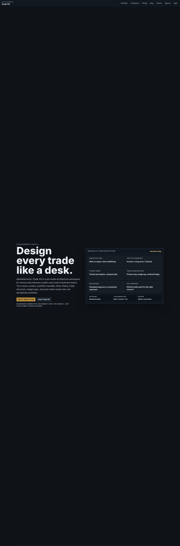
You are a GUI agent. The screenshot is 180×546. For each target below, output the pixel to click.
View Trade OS (44, 299)
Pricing (144, 3)
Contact (159, 3)
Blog (151, 3)
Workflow (124, 3)
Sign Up (167, 3)
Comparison (135, 3)
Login (175, 3)
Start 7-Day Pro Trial (26, 299)
